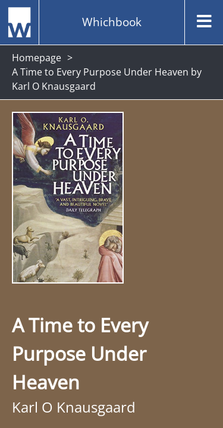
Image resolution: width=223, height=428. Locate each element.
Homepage (36, 57)
